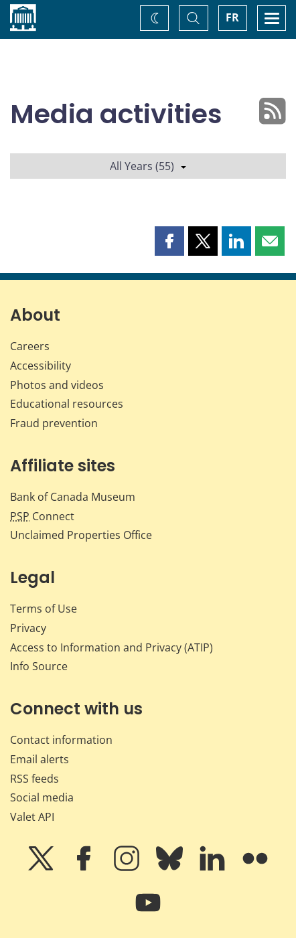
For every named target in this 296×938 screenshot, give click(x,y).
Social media (42, 797)
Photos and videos (57, 385)
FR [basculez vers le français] (232, 17)
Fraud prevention (54, 423)
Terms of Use (43, 608)
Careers (30, 346)
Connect (42, 516)
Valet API (32, 816)
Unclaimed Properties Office (81, 535)
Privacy (28, 628)
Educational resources (66, 403)
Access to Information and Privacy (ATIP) (111, 647)
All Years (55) (148, 166)
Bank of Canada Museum (72, 496)
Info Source (39, 666)
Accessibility (40, 365)
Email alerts (39, 759)
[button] (169, 241)
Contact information (61, 739)
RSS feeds (34, 778)
